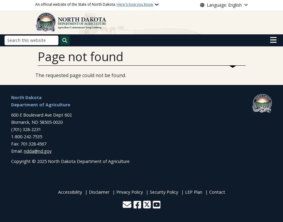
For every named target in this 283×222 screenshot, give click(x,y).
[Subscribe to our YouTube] (156, 205)
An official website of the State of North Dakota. (94, 4)
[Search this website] (31, 40)
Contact (217, 192)
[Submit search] (65, 40)
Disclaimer (99, 192)
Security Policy (164, 192)
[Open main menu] (273, 40)
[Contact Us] (127, 205)
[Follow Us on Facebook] (137, 205)
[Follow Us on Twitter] (147, 205)
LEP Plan (193, 192)
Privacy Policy (129, 192)
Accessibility (70, 192)
